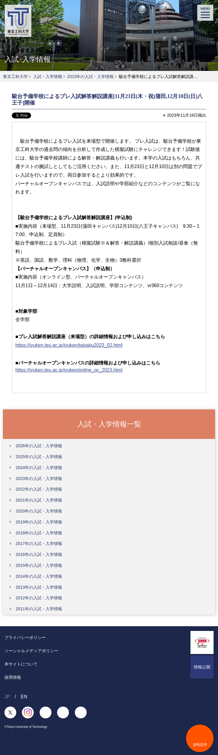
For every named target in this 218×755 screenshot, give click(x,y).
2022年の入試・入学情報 (39, 489)
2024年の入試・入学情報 (39, 467)
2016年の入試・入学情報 (39, 554)
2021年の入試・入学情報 (39, 500)
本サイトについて (21, 664)
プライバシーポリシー (25, 637)
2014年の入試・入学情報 (39, 576)
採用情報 (12, 677)
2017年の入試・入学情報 (39, 543)
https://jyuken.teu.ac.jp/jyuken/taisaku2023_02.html (68, 345)
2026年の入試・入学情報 (39, 445)
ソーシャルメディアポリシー (31, 650)
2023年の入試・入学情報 (90, 76)
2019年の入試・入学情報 (39, 522)
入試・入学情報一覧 (109, 424)
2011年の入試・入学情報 (39, 608)
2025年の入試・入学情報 (39, 456)
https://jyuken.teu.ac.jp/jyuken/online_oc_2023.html (68, 369)
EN (24, 696)
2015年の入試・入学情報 (39, 565)
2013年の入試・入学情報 (39, 587)
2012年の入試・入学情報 (39, 597)
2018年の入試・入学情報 (39, 533)
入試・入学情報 (47, 76)
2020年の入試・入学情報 (39, 511)
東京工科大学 (15, 76)
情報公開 (202, 667)
